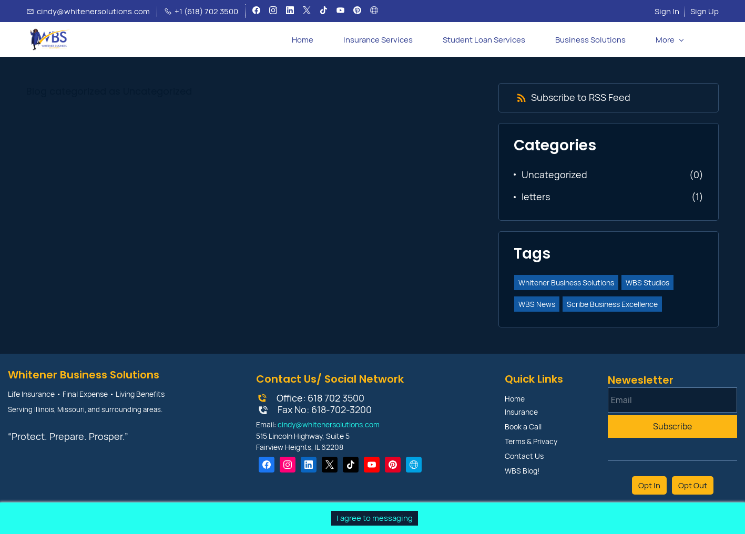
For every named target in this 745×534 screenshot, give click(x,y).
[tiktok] (324, 11)
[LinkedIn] (309, 465)
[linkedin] (290, 11)
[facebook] (256, 11)
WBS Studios (647, 282)
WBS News (536, 304)
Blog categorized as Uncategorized (109, 91)
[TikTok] (351, 465)
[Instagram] (287, 465)
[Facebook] (266, 465)
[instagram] (273, 11)
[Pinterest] (393, 465)
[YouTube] (372, 465)
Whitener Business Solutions (566, 282)
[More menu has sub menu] (669, 40)
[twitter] (307, 11)
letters (536, 196)
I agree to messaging (374, 517)
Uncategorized (554, 174)
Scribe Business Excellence (612, 304)
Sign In (667, 11)
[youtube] (340, 11)
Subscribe (672, 426)
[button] (710, 39)
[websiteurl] (374, 11)
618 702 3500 (336, 398)
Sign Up (704, 11)
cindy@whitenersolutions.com (329, 424)
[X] (330, 465)
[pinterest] (357, 11)
